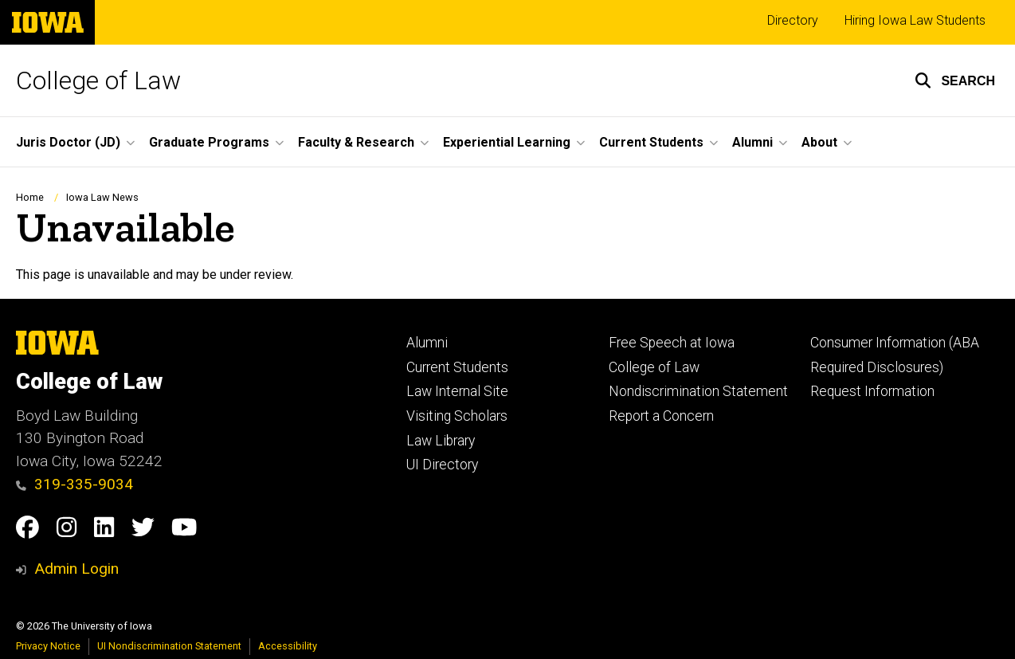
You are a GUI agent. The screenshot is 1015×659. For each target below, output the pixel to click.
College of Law (98, 80)
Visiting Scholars (456, 416)
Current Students (457, 367)
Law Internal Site (457, 391)
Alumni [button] (752, 142)
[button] (955, 80)
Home (30, 197)
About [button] (819, 142)
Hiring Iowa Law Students (915, 20)
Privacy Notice (48, 646)
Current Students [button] (651, 142)
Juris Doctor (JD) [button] (68, 142)
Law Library (440, 441)
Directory (792, 20)
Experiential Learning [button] (506, 142)
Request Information (872, 391)
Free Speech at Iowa (672, 343)
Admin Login (76, 568)
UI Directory (442, 465)
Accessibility (287, 646)
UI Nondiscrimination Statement (169, 646)
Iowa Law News (102, 197)
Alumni (427, 343)
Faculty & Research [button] (356, 142)
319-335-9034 (74, 484)
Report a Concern (661, 416)
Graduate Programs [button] (209, 142)
